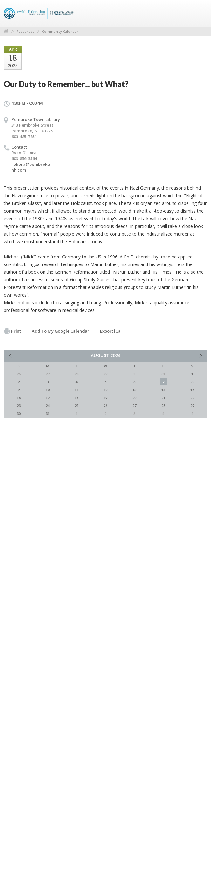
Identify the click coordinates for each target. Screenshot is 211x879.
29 (192, 406)
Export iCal (111, 331)
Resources (25, 31)
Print (12, 331)
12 (105, 390)
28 (163, 406)
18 (76, 398)
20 (134, 398)
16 (19, 398)
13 (134, 390)
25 (76, 406)
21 (163, 398)
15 (192, 390)
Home (6, 31)
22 (192, 398)
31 (48, 413)
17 (48, 398)
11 (76, 390)
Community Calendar (60, 31)
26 (105, 406)
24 (48, 406)
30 (19, 413)
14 (163, 390)
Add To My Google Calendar (60, 331)
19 (105, 398)
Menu (200, 13)
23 (19, 406)
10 (48, 390)
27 (134, 406)
